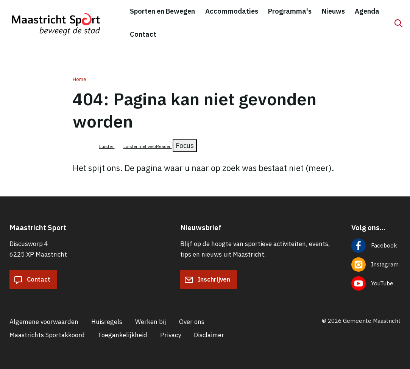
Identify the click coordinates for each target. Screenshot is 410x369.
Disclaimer (209, 335)
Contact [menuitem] (143, 34)
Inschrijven (207, 279)
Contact (32, 279)
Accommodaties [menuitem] (231, 11)
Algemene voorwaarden (43, 322)
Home (79, 79)
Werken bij (150, 322)
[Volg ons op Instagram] (376, 264)
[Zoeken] (398, 23)
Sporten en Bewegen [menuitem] (162, 11)
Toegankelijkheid (122, 335)
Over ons (191, 322)
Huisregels (106, 322)
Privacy (170, 335)
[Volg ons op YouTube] (376, 283)
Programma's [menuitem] (290, 11)
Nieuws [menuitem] (333, 11)
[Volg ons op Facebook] (376, 245)
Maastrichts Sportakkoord (47, 335)
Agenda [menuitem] (367, 11)
